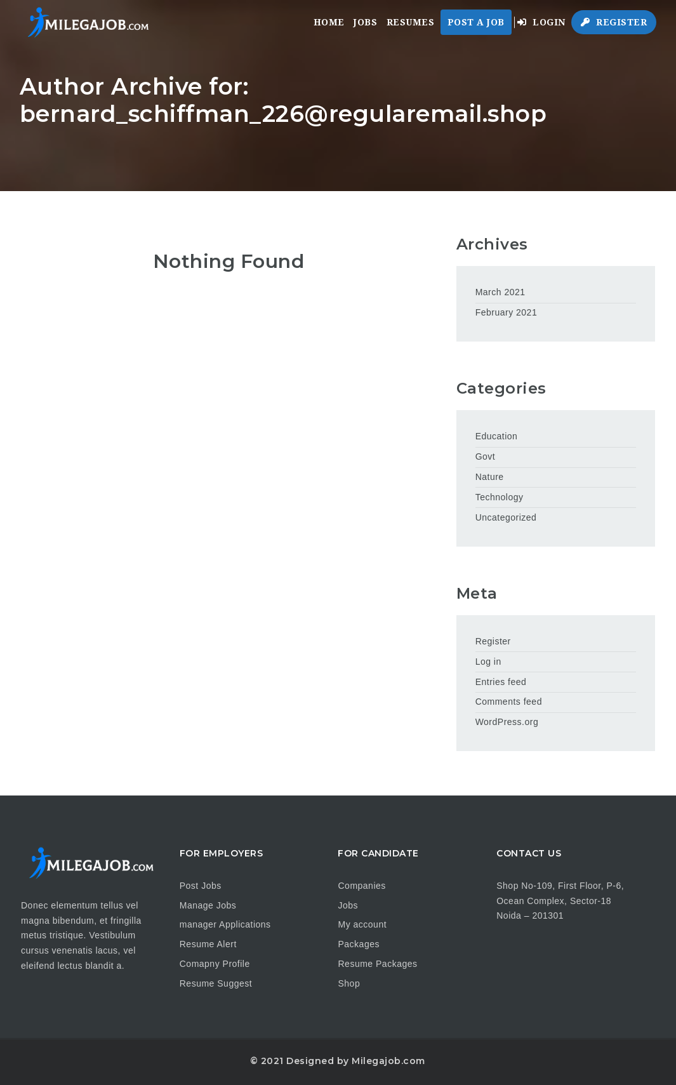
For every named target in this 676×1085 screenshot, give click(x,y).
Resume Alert (208, 944)
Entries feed (501, 682)
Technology (499, 497)
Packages (358, 944)
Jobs (365, 22)
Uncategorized (506, 517)
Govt (485, 456)
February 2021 (506, 312)
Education (496, 436)
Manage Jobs (208, 905)
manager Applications (225, 924)
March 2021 (500, 292)
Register (614, 22)
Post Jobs (201, 886)
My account (362, 924)
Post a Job (476, 22)
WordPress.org (507, 722)
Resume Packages (377, 964)
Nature (489, 477)
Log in (488, 661)
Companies (361, 886)
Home (329, 22)
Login (541, 22)
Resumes (411, 22)
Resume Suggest (216, 983)
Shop (349, 983)
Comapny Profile (215, 964)
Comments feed (508, 701)
